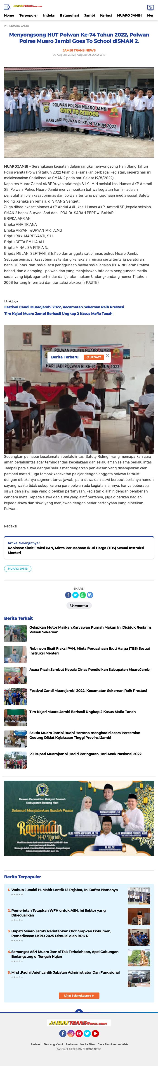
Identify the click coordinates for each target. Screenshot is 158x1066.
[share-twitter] (75, 595)
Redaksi (36, 1044)
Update (94, 357)
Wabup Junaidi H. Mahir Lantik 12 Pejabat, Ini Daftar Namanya (64, 890)
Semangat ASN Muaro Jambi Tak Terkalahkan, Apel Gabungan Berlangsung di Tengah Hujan (64, 954)
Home (9, 15)
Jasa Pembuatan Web (113, 1044)
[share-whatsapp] (83, 595)
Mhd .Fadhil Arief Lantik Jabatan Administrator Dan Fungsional (65, 972)
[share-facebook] (68, 595)
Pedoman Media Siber (80, 1044)
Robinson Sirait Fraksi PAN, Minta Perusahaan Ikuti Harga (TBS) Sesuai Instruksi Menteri (76, 550)
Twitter (89, 1035)
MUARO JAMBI (129, 15)
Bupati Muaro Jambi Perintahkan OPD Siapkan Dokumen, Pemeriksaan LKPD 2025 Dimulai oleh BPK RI (61, 933)
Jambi (89, 15)
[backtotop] (79, 1013)
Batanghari (69, 15)
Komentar (79, 605)
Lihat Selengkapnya (79, 995)
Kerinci (106, 15)
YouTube (98, 1035)
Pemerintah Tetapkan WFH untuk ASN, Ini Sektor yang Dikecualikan (58, 912)
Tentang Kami (53, 1044)
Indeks (48, 15)
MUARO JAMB (18, 568)
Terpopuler (28, 15)
